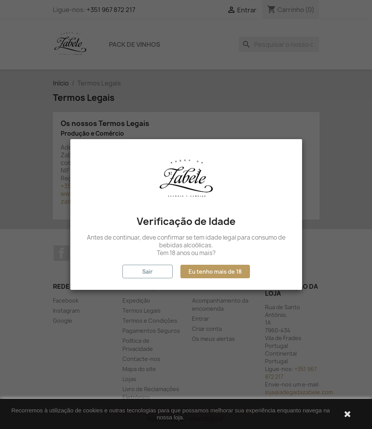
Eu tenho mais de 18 (215, 271)
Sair (147, 271)
